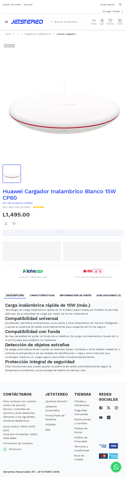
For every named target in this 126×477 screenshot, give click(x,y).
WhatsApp (12, 449)
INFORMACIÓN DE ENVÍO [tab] (76, 295)
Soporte (28, 4)
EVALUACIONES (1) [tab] (109, 295)
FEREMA (50, 424)
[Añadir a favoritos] (14, 223)
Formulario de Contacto (18, 443)
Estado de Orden (12, 4)
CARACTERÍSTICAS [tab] (42, 295)
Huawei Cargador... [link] (67, 34)
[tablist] (63, 295)
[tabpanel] (63, 337)
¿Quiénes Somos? (56, 401)
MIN (47, 429)
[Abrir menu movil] (6, 21)
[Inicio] (27, 22)
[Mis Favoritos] (110, 22)
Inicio (8, 34)
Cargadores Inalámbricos (37, 34)
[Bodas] (94, 22)
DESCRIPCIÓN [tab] (15, 295)
